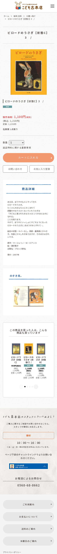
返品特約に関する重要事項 (17, 147)
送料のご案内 (28, 528)
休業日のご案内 (28, 541)
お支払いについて (28, 516)
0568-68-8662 (28, 485)
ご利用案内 (28, 504)
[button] (41, 169)
